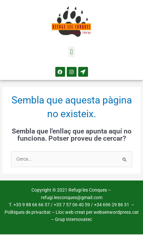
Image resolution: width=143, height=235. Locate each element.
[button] (71, 51)
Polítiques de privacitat (28, 212)
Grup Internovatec (73, 219)
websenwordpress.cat (116, 212)
